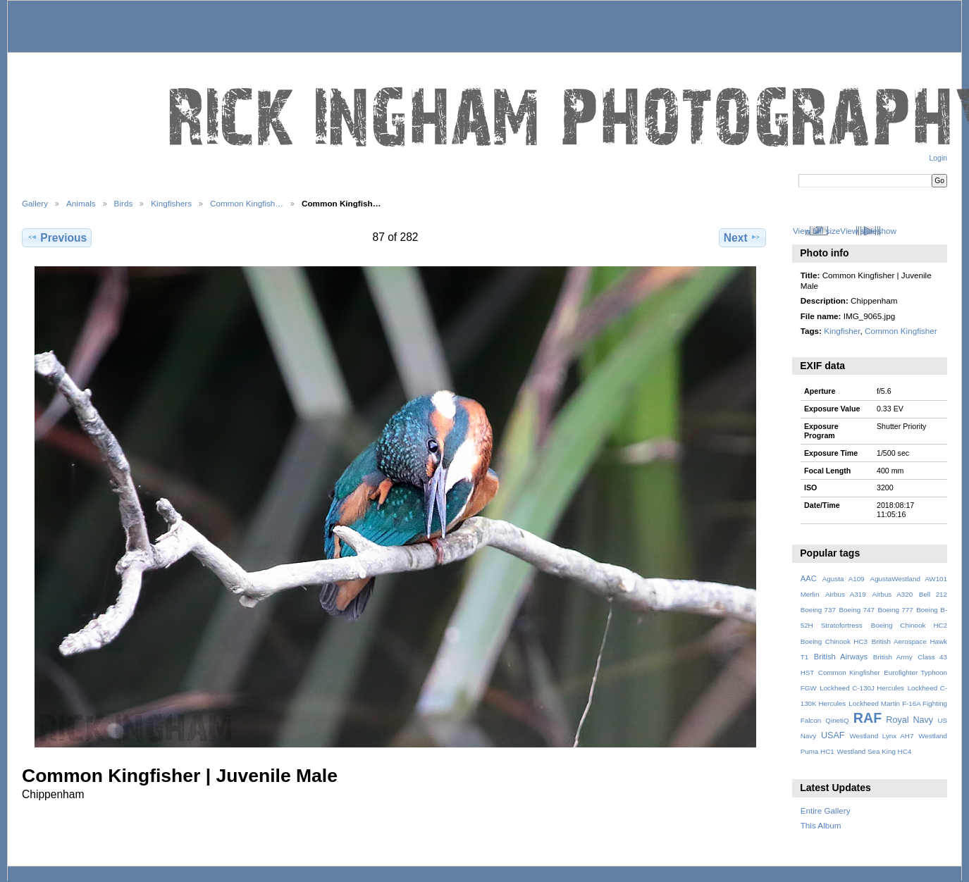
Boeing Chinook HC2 (909, 625)
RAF (867, 718)
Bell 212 (933, 594)
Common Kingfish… (246, 203)
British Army (893, 657)
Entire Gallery (826, 810)
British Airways (841, 656)
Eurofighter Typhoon (915, 672)
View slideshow (868, 230)
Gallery (35, 203)
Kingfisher (842, 330)
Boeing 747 (857, 610)
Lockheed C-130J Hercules (862, 688)
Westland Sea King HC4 (874, 751)
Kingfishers (171, 203)
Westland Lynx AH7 (881, 736)
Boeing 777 (895, 610)
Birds (123, 203)
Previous (57, 237)
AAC (809, 578)
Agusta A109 (843, 579)
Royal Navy (909, 720)
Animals (81, 203)
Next (742, 237)
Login (938, 158)
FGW (809, 688)
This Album (821, 825)
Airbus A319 (845, 594)
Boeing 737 (818, 610)
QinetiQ (836, 720)
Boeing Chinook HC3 (834, 641)
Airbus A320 (892, 594)
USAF (833, 735)
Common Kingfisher (901, 330)
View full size (816, 230)
